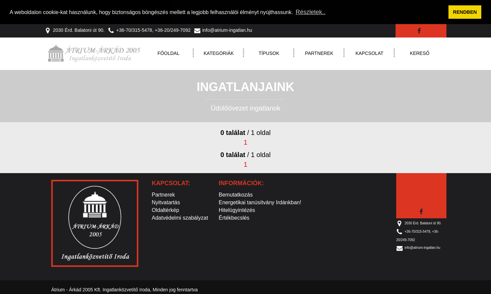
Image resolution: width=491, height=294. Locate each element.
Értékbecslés (234, 217)
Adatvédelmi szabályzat (180, 217)
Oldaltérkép (165, 210)
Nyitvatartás (166, 202)
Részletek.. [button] (311, 12)
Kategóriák (219, 53)
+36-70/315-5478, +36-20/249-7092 (149, 29)
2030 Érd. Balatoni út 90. (74, 29)
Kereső (419, 53)
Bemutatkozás (236, 194)
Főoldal (168, 53)
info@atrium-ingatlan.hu (223, 29)
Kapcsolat (369, 53)
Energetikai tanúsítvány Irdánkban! (260, 202)
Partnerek (319, 53)
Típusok (269, 53)
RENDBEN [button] (465, 12)
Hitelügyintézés (237, 210)
